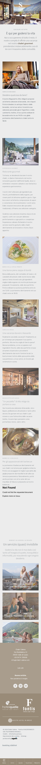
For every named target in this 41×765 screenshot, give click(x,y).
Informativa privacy (15, 734)
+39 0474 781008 (20, 657)
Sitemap (23, 736)
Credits (5, 734)
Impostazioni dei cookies (11, 736)
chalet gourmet (25, 43)
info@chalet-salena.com (20, 660)
